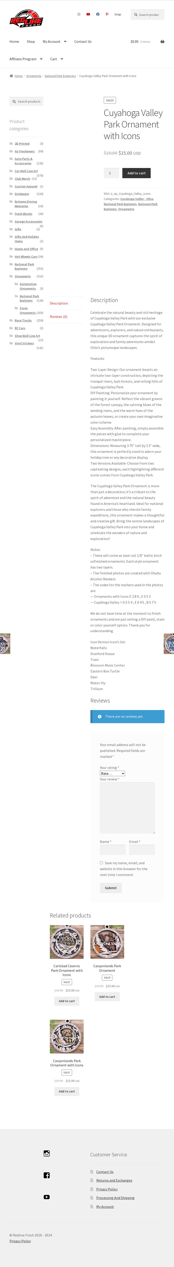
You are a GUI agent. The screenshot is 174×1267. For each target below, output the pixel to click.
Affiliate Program (23, 59)
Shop (31, 41)
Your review (109, 779)
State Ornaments (28, 310)
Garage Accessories (28, 221)
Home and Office (26, 249)
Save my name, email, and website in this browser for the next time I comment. (123, 869)
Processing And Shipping (115, 1197)
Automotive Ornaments (28, 286)
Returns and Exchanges (114, 1180)
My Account (51, 41)
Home (14, 41)
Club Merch (22, 179)
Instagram (79, 14)
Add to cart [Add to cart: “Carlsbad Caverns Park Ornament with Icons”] (67, 1001)
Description (59, 303)
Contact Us (83, 41)
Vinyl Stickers (24, 343)
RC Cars (20, 328)
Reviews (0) (58, 316)
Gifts (18, 229)
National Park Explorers (60, 76)
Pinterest (107, 14)
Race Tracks (23, 320)
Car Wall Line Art (26, 171)
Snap (117, 14)
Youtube (88, 14)
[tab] (67, 303)
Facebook (98, 14)
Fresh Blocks (23, 214)
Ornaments (33, 76)
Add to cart (137, 173)
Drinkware (22, 194)
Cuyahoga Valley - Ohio (136, 199)
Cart (53, 59)
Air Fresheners (25, 151)
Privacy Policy (107, 1189)
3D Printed (22, 144)
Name (105, 841)
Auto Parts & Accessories (24, 161)
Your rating (109, 767)
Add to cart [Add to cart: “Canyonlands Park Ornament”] (107, 997)
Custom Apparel (26, 186)
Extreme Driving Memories (26, 203)
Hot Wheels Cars (26, 256)
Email (134, 841)
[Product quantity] (111, 173)
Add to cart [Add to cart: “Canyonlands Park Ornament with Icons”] (67, 1091)
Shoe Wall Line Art (27, 336)
